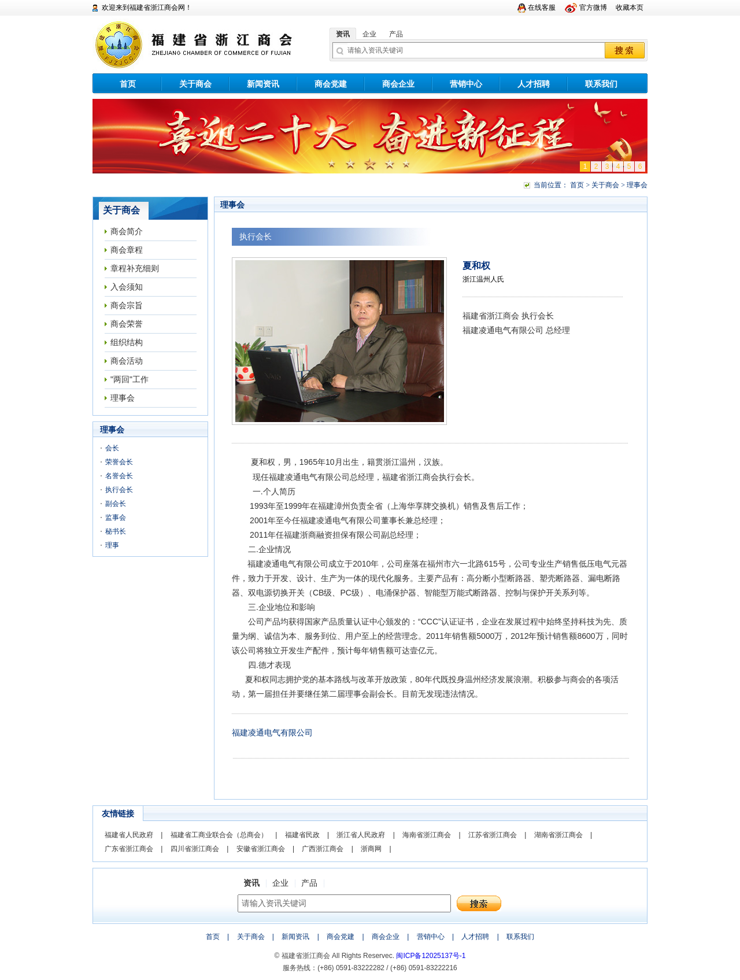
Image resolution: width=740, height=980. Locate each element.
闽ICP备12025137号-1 (430, 956)
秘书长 (115, 531)
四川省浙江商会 (195, 849)
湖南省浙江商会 (558, 835)
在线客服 (542, 7)
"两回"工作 (129, 379)
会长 (112, 448)
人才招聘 (533, 83)
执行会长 (119, 490)
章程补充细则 (134, 268)
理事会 (122, 397)
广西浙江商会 (322, 849)
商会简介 (126, 231)
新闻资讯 (263, 83)
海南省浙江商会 (426, 835)
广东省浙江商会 (129, 849)
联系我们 (601, 83)
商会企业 (398, 83)
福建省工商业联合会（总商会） (219, 835)
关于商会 (195, 83)
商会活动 (126, 360)
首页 (128, 83)
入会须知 (126, 286)
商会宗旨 (126, 305)
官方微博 (593, 7)
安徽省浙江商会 (260, 849)
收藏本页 (629, 7)
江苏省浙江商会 (492, 835)
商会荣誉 (126, 323)
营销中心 (466, 83)
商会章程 (126, 249)
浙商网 (371, 849)
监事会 (115, 517)
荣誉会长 (119, 462)
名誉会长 (119, 476)
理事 (112, 545)
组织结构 (126, 342)
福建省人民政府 (129, 835)
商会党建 (330, 83)
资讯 (343, 34)
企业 (369, 34)
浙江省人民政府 (360, 835)
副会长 (115, 504)
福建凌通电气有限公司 (272, 732)
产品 (396, 34)
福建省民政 (302, 835)
